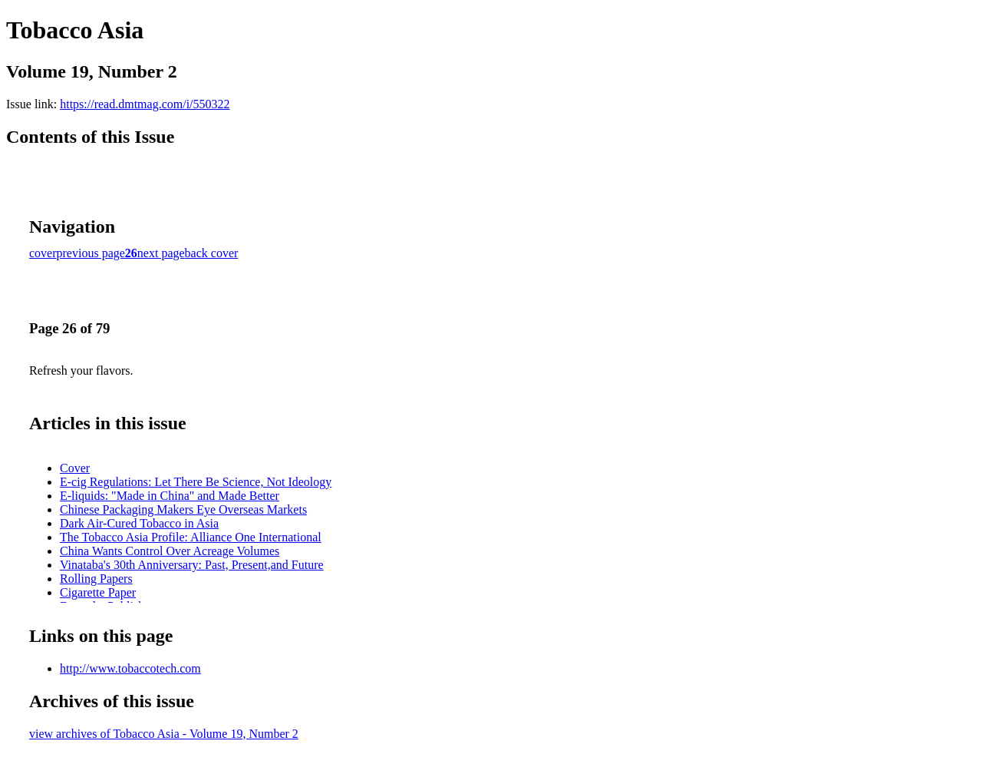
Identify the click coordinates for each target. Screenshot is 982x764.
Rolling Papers (96, 578)
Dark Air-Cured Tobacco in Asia (139, 523)
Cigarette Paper (98, 592)
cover (43, 253)
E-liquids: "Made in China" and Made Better (169, 495)
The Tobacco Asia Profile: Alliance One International (190, 537)
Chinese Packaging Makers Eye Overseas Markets (183, 509)
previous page (91, 253)
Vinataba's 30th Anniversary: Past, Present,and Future (192, 564)
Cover (75, 468)
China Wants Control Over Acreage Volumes (169, 550)
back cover (212, 253)
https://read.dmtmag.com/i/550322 (144, 104)
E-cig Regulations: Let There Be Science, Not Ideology (195, 481)
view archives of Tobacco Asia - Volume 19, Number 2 (163, 733)
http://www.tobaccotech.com (130, 668)
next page (161, 253)
